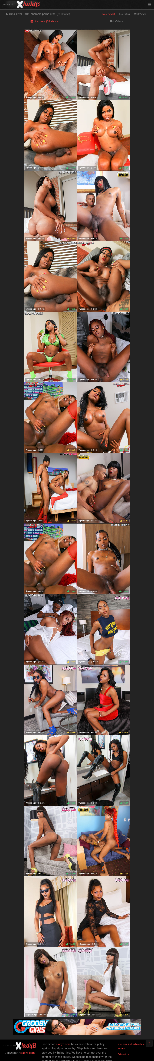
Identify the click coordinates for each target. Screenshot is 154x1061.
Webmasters (123, 1054)
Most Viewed (140, 14)
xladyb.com (27, 1052)
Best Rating (124, 14)
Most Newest (109, 14)
